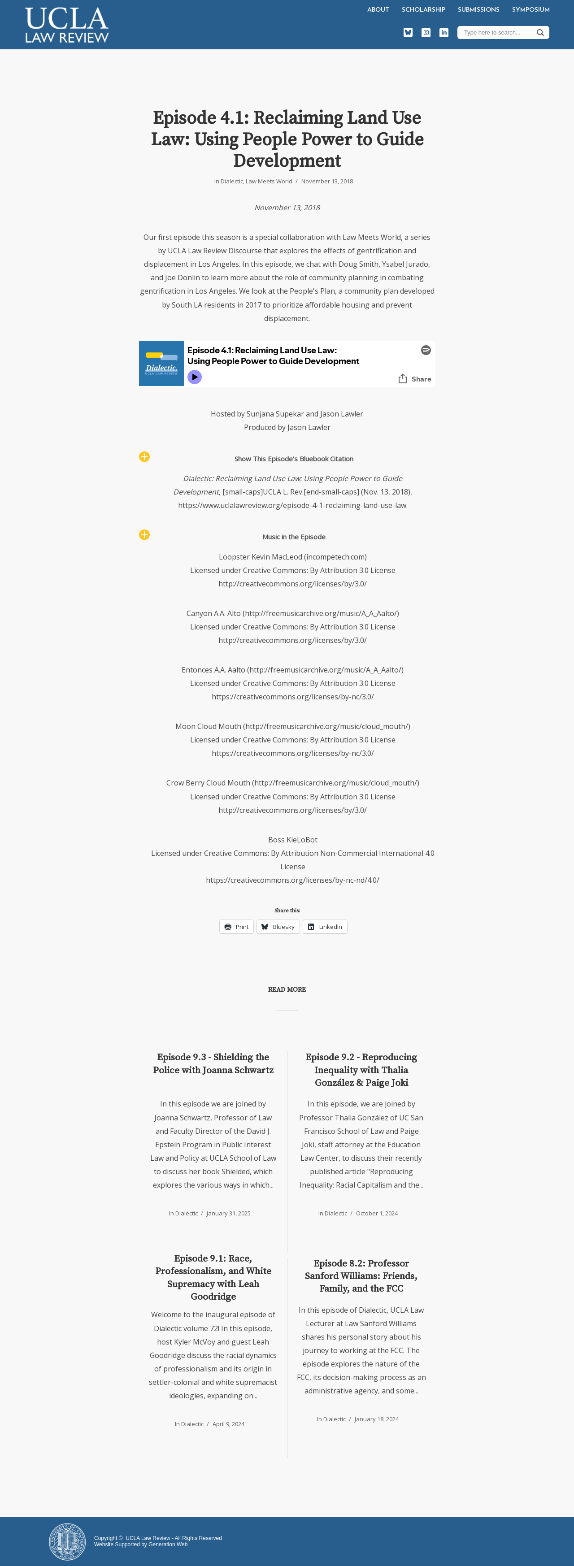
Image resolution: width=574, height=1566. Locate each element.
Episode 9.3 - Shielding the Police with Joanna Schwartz (213, 1064)
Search (540, 32)
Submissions (479, 10)
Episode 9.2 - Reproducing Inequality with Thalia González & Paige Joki (361, 1070)
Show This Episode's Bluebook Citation (294, 458)
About (378, 10)
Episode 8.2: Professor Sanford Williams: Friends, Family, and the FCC (361, 1276)
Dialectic (232, 181)
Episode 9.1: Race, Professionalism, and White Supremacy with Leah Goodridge (213, 1278)
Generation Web (167, 1544)
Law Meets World (269, 181)
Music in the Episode (294, 536)
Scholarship (423, 10)
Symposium (531, 10)
